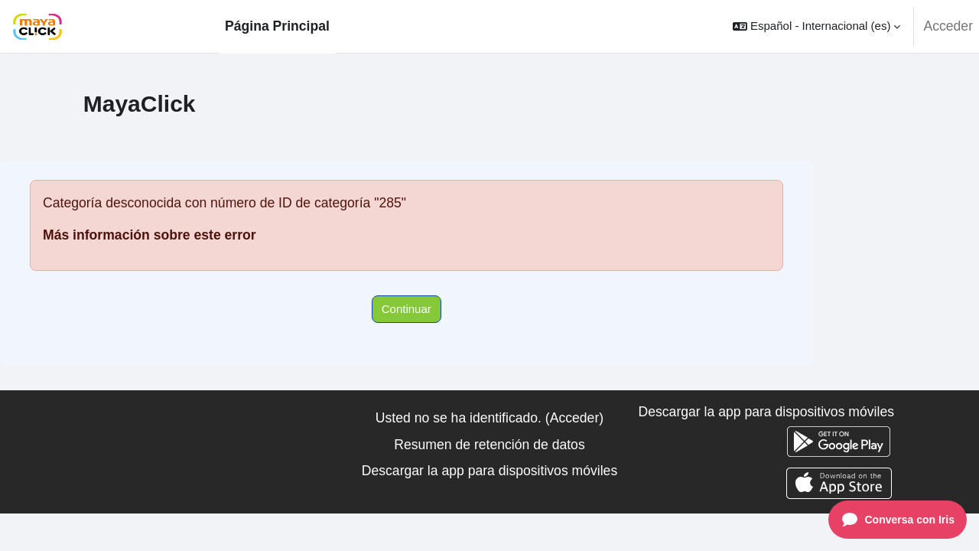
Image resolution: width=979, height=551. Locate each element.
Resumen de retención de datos (489, 444)
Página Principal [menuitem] (277, 26)
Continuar (406, 308)
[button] (816, 26)
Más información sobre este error (149, 235)
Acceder (948, 26)
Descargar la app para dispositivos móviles (489, 470)
